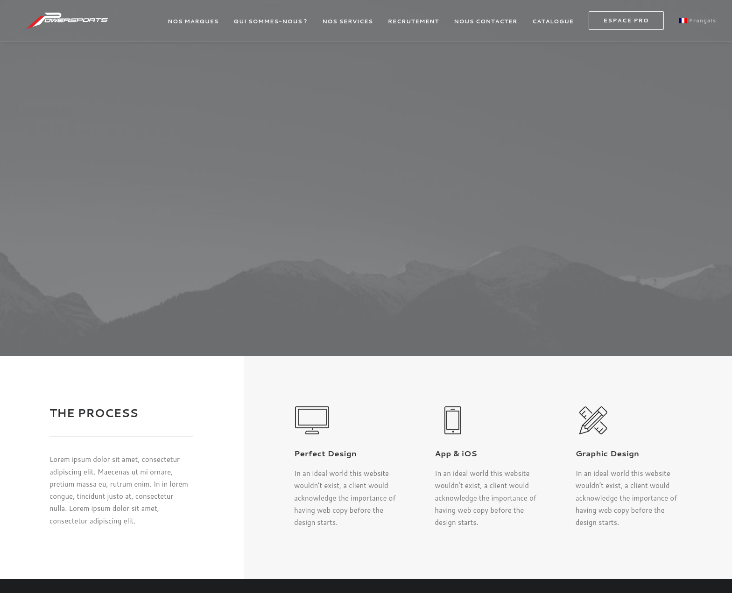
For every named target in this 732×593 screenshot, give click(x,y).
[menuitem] (196, 25)
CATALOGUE (552, 25)
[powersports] (75, 24)
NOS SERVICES (347, 25)
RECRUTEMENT (413, 25)
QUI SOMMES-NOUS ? (270, 25)
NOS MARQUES (193, 25)
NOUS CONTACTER (485, 25)
